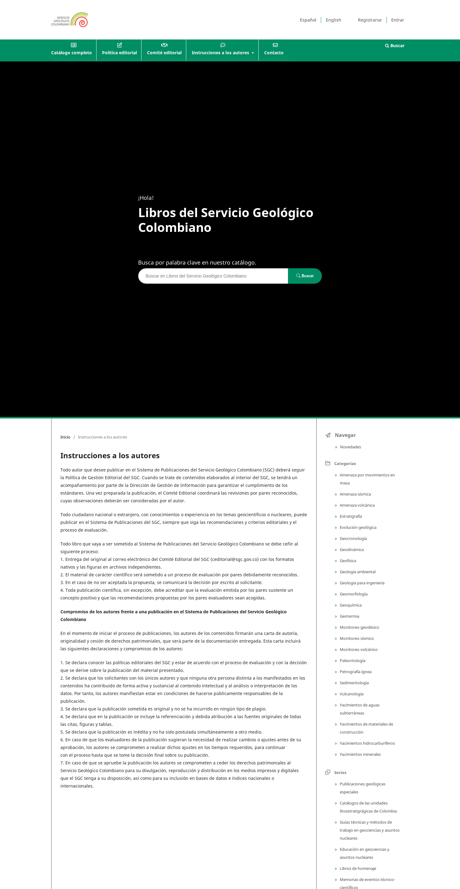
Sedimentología (354, 682)
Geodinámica (351, 549)
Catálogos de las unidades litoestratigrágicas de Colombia (368, 807)
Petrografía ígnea (355, 671)
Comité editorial (164, 53)
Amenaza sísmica (355, 494)
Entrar (397, 20)
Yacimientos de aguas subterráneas (359, 709)
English (333, 20)
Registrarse (370, 20)
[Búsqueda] (213, 276)
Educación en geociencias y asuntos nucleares (364, 853)
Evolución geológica (357, 527)
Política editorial (119, 53)
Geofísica (347, 560)
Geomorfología (353, 594)
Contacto (274, 53)
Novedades (350, 447)
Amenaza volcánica (357, 505)
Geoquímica (350, 605)
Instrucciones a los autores (221, 53)
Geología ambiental (357, 571)
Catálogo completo (71, 53)
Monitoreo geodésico (359, 627)
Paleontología (352, 660)
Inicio (65, 437)
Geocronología (353, 538)
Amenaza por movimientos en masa (367, 479)
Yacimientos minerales (360, 754)
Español (308, 20)
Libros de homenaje (357, 868)
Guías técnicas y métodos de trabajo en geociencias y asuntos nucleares (369, 830)
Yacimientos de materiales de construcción (366, 728)
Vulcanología (351, 694)
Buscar (395, 45)
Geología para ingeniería (361, 583)
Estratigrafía (350, 516)
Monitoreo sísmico (356, 638)
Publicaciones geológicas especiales (362, 788)
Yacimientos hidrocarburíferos (367, 743)
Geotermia (349, 616)
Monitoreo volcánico (358, 649)
